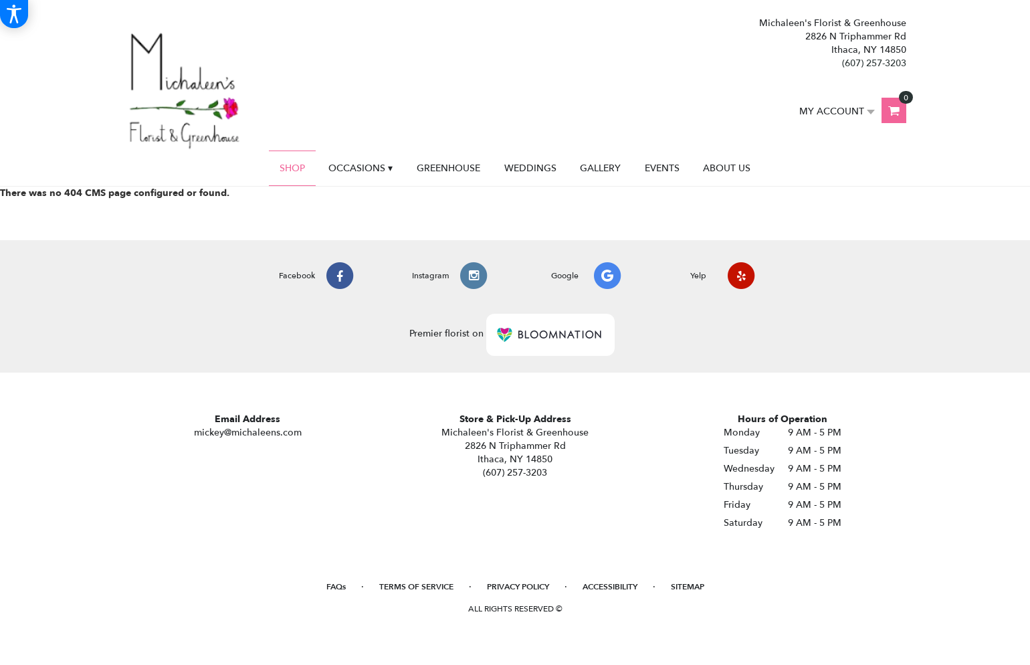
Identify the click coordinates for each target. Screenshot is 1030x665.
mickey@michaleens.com (248, 432)
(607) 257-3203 (874, 63)
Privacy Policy (518, 586)
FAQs (336, 586)
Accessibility (610, 586)
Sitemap (687, 586)
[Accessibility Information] (14, 14)
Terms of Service (416, 586)
